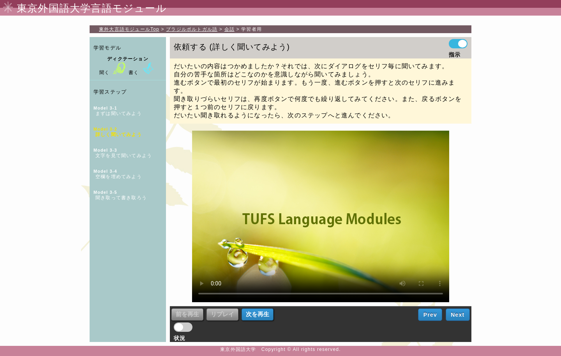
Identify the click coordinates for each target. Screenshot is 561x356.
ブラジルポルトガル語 (191, 29)
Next (457, 315)
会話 (229, 29)
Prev (430, 315)
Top (129, 29)
